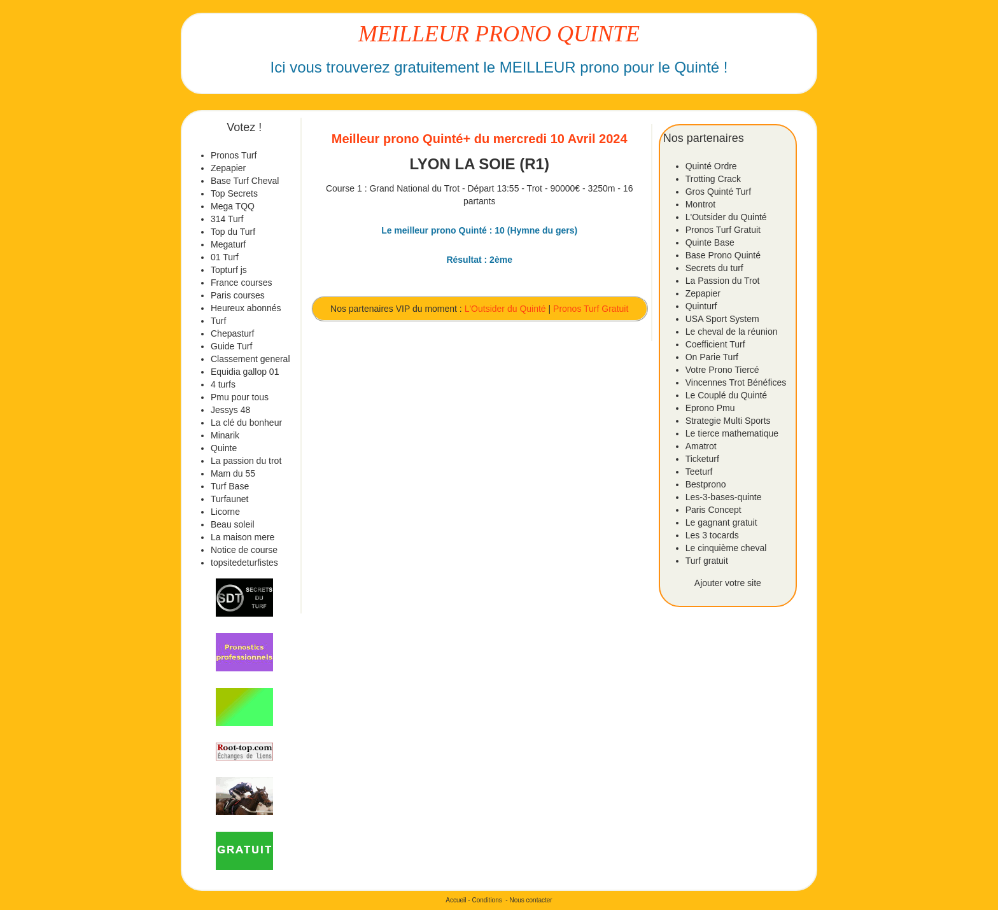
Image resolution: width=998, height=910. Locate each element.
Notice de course (244, 550)
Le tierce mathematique (731, 433)
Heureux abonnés (246, 308)
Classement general (250, 359)
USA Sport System (722, 319)
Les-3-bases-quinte (723, 497)
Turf (218, 321)
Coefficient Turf (715, 344)
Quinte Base (709, 242)
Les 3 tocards (712, 535)
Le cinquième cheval (726, 548)
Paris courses (238, 295)
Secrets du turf (714, 268)
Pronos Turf (234, 155)
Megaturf (228, 244)
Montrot (700, 204)
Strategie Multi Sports (728, 421)
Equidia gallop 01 (245, 372)
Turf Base (230, 486)
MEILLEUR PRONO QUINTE (499, 33)
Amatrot (701, 446)
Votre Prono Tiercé (722, 370)
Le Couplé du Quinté (726, 395)
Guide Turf (231, 346)
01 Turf (225, 257)
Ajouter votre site (727, 583)
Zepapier (228, 168)
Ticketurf (702, 459)
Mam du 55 (233, 473)
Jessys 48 (230, 410)
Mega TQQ (233, 206)
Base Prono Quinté (723, 255)
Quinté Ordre (711, 166)
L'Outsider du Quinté (505, 309)
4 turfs (223, 384)
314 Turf (227, 219)
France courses (241, 282)
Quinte (224, 448)
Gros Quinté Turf (718, 191)
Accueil (456, 900)
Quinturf (701, 306)
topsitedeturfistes (244, 562)
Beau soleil (233, 524)
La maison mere (242, 537)
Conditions (487, 900)
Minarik (225, 435)
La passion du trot (246, 461)
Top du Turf (233, 232)
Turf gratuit (706, 561)
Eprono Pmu (710, 408)
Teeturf (699, 471)
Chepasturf (232, 333)
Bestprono (705, 484)
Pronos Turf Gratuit (590, 309)
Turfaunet (229, 499)
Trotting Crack (713, 179)
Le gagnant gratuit (721, 522)
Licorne (225, 512)
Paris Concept (713, 510)
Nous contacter (530, 900)
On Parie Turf (711, 357)
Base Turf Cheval (245, 181)
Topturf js (229, 270)
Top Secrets (234, 193)
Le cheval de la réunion (731, 331)
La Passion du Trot (722, 281)
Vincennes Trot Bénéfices (736, 382)
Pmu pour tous (240, 397)
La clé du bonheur (246, 422)
